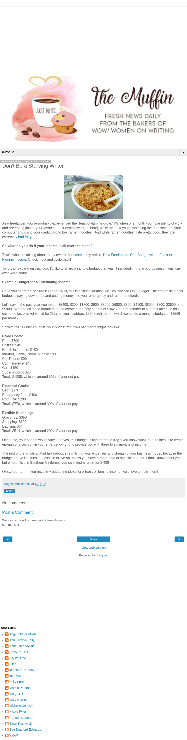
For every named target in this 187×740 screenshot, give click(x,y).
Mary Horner (18, 699)
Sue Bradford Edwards (25, 729)
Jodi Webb (16, 676)
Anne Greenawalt (21, 646)
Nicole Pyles (18, 711)
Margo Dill (16, 694)
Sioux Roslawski (20, 723)
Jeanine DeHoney (21, 670)
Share (9, 490)
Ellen (12, 664)
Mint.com (75, 255)
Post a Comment (17, 512)
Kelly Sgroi (16, 681)
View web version (93, 547)
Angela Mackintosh (22, 634)
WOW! (14, 735)
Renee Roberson (21, 717)
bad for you (26, 237)
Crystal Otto (17, 658)
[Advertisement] (93, 37)
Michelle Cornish (21, 705)
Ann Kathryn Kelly (21, 640)
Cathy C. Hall (18, 652)
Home (93, 539)
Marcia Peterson (20, 688)
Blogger (102, 555)
